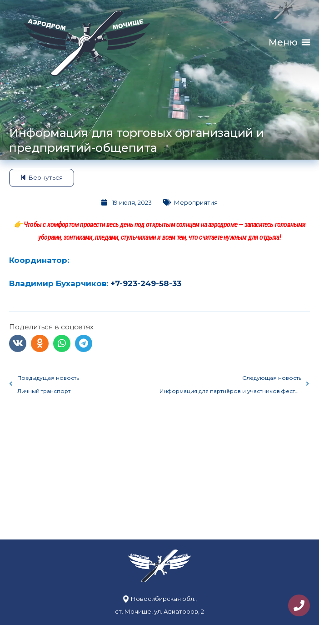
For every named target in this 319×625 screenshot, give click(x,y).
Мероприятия (196, 202)
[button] (283, 42)
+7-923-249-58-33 (145, 283)
